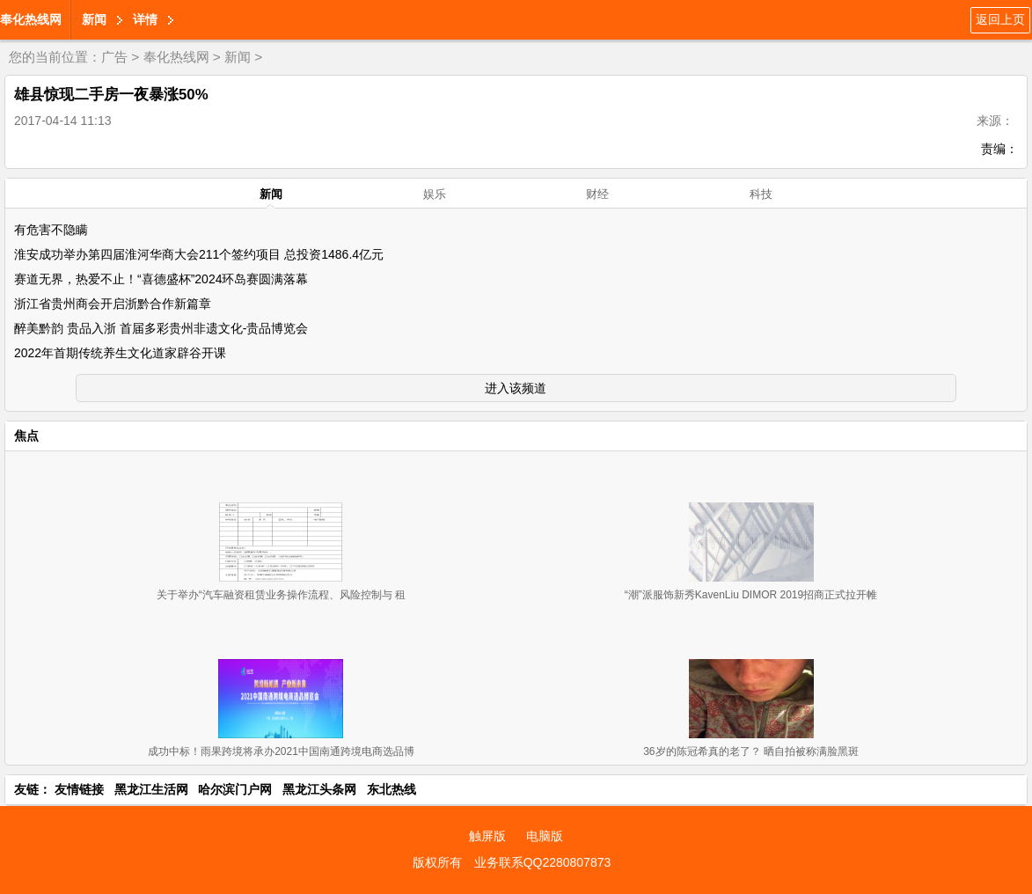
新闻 (94, 19)
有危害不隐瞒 (51, 230)
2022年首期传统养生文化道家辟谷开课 (120, 353)
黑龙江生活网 (151, 789)
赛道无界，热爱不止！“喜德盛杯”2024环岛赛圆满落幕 (161, 279)
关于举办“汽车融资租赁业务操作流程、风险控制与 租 (281, 595)
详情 (145, 19)
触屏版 (487, 836)
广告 (114, 56)
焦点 (26, 436)
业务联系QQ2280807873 (542, 862)
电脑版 (544, 836)
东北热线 (391, 789)
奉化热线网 (31, 19)
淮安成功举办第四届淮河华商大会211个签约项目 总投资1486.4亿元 (199, 254)
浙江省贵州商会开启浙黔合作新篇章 (112, 304)
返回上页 (1000, 19)
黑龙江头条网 (319, 789)
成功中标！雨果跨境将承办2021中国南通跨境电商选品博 (281, 751)
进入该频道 (515, 388)
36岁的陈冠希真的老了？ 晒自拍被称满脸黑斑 (751, 751)
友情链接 (79, 789)
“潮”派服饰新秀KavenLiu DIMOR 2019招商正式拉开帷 (751, 595)
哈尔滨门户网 (235, 789)
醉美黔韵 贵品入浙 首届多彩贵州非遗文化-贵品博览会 (161, 328)
